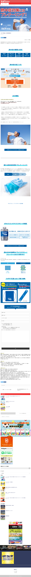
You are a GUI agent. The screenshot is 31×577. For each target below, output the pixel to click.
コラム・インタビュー (4, 3)
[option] (4, 548)
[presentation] (8, 344)
